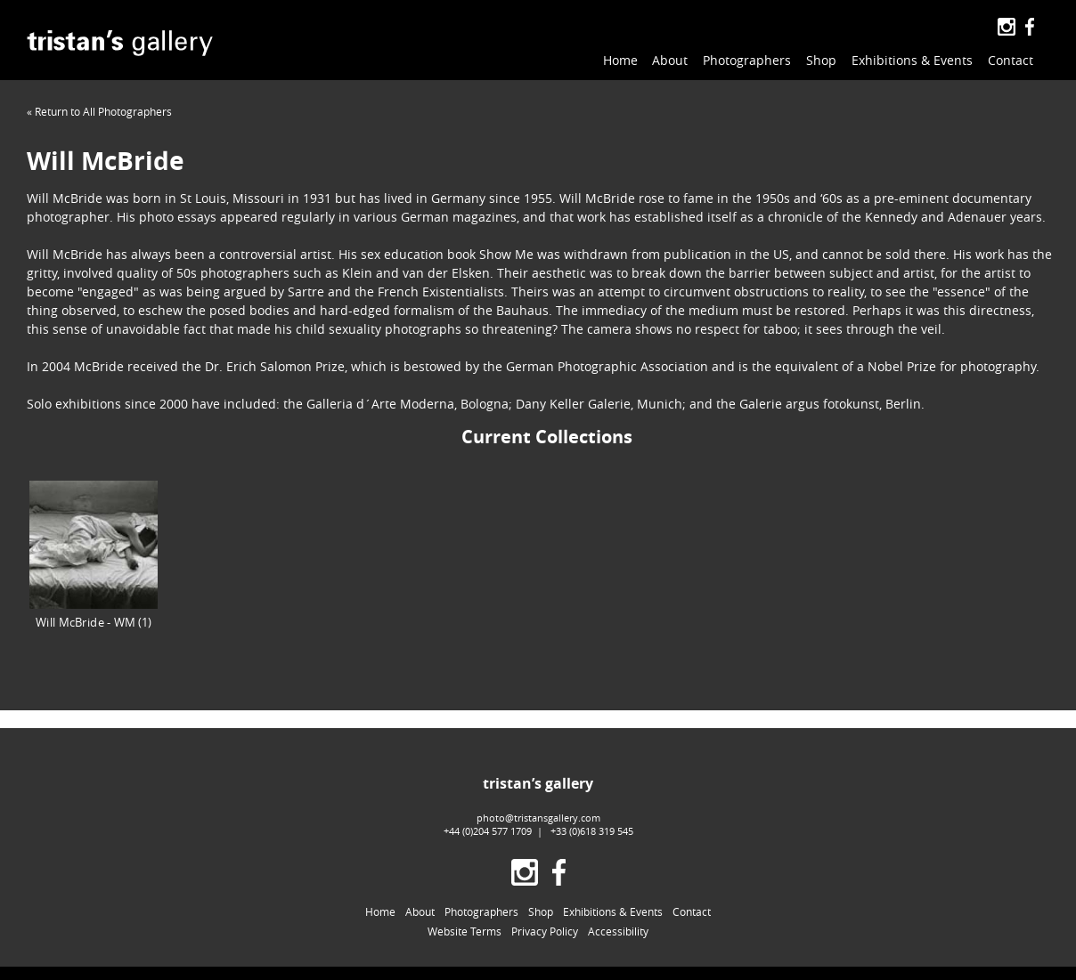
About (670, 60)
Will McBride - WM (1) (93, 555)
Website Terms (464, 931)
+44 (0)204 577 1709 (488, 831)
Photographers (747, 60)
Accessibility (618, 931)
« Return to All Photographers (99, 111)
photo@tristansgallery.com (538, 817)
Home (620, 60)
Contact (1010, 60)
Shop (821, 60)
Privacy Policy (544, 931)
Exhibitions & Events (912, 60)
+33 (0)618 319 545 (591, 831)
